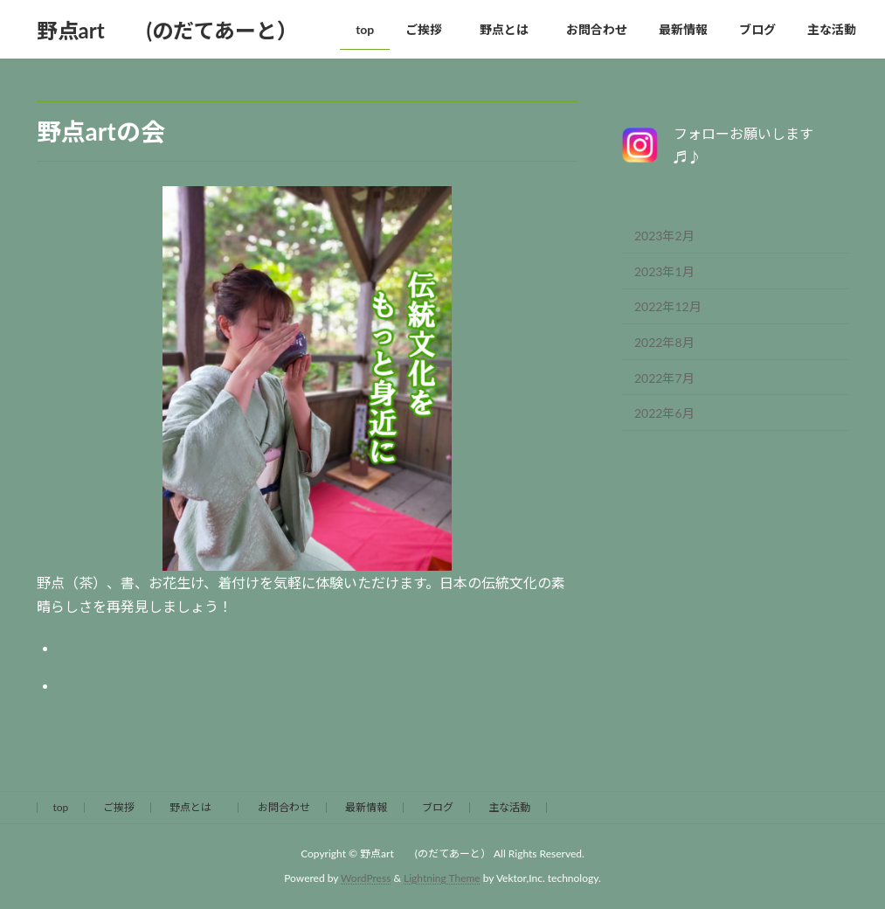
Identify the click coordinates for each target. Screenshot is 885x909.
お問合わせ (284, 807)
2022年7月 (664, 378)
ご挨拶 (119, 807)
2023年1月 (664, 271)
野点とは (195, 807)
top (61, 807)
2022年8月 (664, 342)
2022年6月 (664, 413)
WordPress (366, 878)
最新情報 (366, 807)
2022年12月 (668, 307)
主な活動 (509, 807)
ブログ (437, 807)
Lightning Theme (442, 878)
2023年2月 (664, 235)
